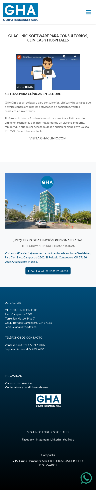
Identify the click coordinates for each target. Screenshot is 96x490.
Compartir (48, 455)
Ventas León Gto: (25, 345)
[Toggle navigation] (89, 12)
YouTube (68, 439)
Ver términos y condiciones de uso (26, 387)
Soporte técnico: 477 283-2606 (24, 349)
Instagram (42, 439)
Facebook (28, 439)
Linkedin (56, 439)
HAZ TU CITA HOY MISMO (48, 270)
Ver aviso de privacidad (19, 383)
